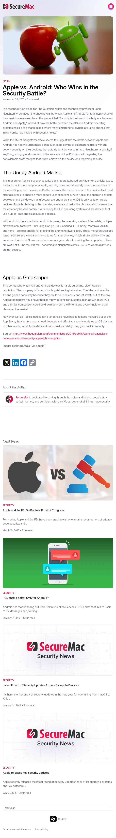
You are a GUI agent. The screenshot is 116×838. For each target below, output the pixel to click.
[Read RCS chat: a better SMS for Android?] (58, 563)
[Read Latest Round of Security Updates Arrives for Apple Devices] (58, 650)
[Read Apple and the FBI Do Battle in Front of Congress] (58, 473)
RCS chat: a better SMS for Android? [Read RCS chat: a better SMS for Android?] (26, 598)
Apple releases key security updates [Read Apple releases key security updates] (26, 772)
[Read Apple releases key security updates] (58, 738)
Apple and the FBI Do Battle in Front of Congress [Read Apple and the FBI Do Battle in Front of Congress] (33, 510)
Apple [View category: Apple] (6, 80)
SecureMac (22, 397)
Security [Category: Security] (8, 505)
